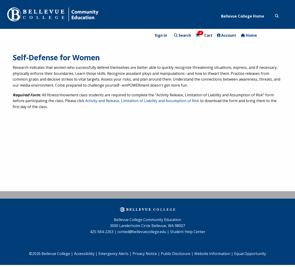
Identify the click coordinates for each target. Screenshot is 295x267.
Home (249, 35)
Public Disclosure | (177, 253)
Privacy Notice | (146, 253)
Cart (204, 35)
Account (226, 35)
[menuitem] (115, 254)
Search (182, 35)
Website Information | (213, 253)
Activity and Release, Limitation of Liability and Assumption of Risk (142, 100)
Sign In (161, 35)
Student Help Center (187, 231)
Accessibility (84, 253)
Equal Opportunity (250, 253)
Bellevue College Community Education (147, 219)
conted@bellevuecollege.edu (141, 231)
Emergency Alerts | (115, 253)
